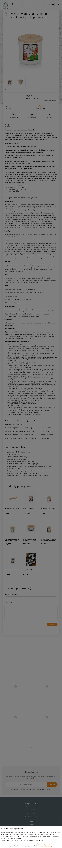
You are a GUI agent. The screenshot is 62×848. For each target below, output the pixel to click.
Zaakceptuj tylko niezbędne (18, 844)
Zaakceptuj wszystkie (46, 844)
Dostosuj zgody (33, 844)
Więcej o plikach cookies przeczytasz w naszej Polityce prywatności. (22, 840)
